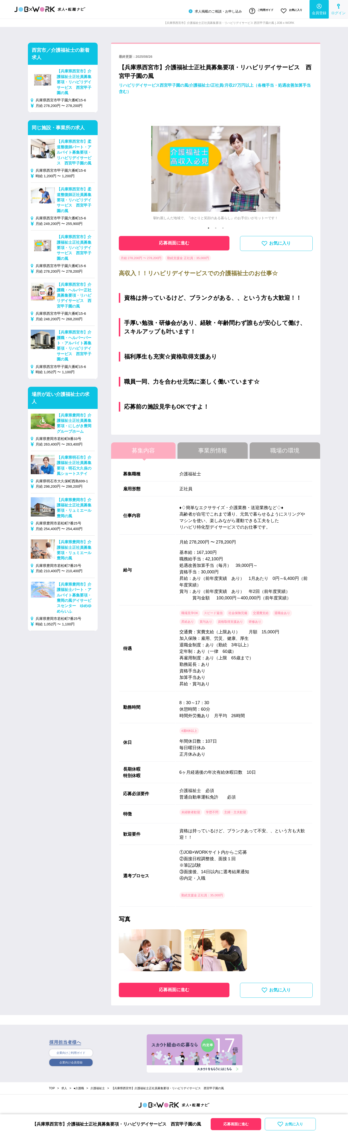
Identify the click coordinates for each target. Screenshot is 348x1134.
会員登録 (319, 8)
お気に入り (290, 10)
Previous (126, 161)
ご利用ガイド (257, 10)
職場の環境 (284, 449)
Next (305, 161)
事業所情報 (212, 449)
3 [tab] (223, 226)
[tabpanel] (216, 162)
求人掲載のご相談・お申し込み (209, 10)
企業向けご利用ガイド (71, 1051)
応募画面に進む (174, 241)
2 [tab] (215, 226)
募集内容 (143, 449)
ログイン (338, 8)
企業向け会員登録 (70, 1061)
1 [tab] (208, 226)
